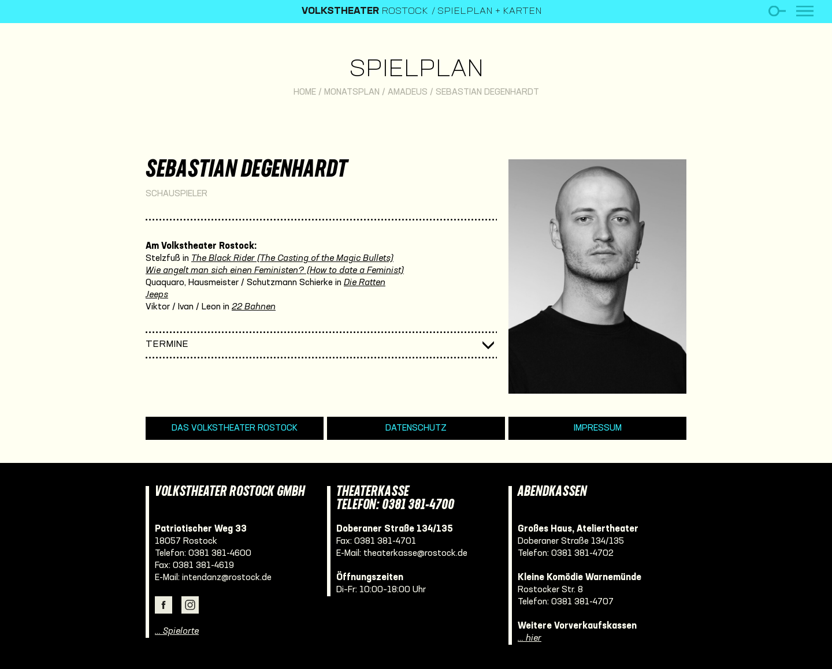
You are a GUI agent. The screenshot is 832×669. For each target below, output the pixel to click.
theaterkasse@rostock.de (415, 553)
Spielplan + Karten (489, 11)
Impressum (598, 428)
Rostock (365, 11)
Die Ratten (364, 282)
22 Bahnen (254, 307)
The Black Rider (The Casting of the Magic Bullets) (292, 258)
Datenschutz (416, 428)
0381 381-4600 (219, 553)
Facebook (163, 605)
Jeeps (157, 295)
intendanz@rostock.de (227, 577)
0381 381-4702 (582, 553)
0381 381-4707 (582, 602)
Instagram (190, 605)
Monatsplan (352, 92)
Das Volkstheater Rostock (235, 428)
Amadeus (408, 92)
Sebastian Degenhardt (487, 92)
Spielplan (416, 70)
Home (305, 92)
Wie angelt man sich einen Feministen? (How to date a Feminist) (275, 270)
